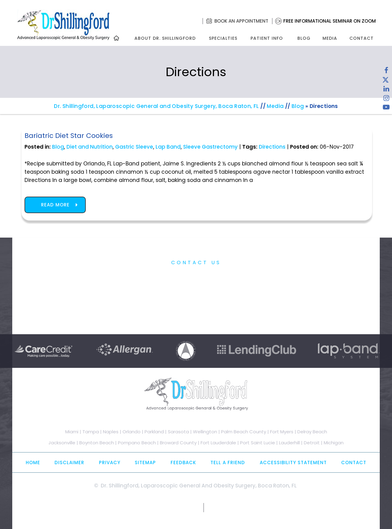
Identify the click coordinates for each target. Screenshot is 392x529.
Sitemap (145, 462)
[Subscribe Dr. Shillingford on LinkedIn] (386, 90)
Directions (272, 146)
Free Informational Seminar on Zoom (329, 21)
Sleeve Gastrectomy (210, 146)
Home (33, 462)
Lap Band (168, 146)
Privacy (109, 462)
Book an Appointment (241, 21)
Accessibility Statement (293, 462)
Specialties (223, 38)
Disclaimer (69, 462)
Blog (304, 38)
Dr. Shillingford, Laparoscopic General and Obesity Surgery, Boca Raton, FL (156, 106)
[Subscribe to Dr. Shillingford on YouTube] (386, 108)
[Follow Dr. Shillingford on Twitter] (385, 81)
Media (329, 38)
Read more (55, 205)
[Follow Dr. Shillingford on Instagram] (386, 99)
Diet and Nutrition (89, 146)
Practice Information (196, 276)
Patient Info (267, 38)
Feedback (183, 462)
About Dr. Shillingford (165, 38)
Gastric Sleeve (134, 146)
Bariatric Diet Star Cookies (68, 135)
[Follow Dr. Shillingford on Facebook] (386, 71)
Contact (361, 38)
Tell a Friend (227, 462)
